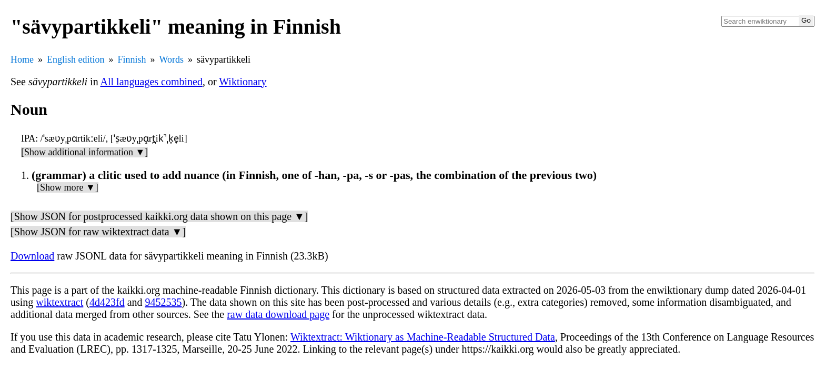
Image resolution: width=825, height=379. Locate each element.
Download (32, 256)
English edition (76, 59)
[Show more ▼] (67, 187)
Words (171, 59)
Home (22, 59)
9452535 (163, 302)
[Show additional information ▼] (84, 152)
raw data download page (278, 314)
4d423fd (107, 302)
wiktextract (59, 302)
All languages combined (151, 81)
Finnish (132, 59)
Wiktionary (242, 81)
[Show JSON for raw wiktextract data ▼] (98, 231)
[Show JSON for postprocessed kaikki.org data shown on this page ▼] (159, 216)
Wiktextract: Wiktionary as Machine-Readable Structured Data (422, 337)
